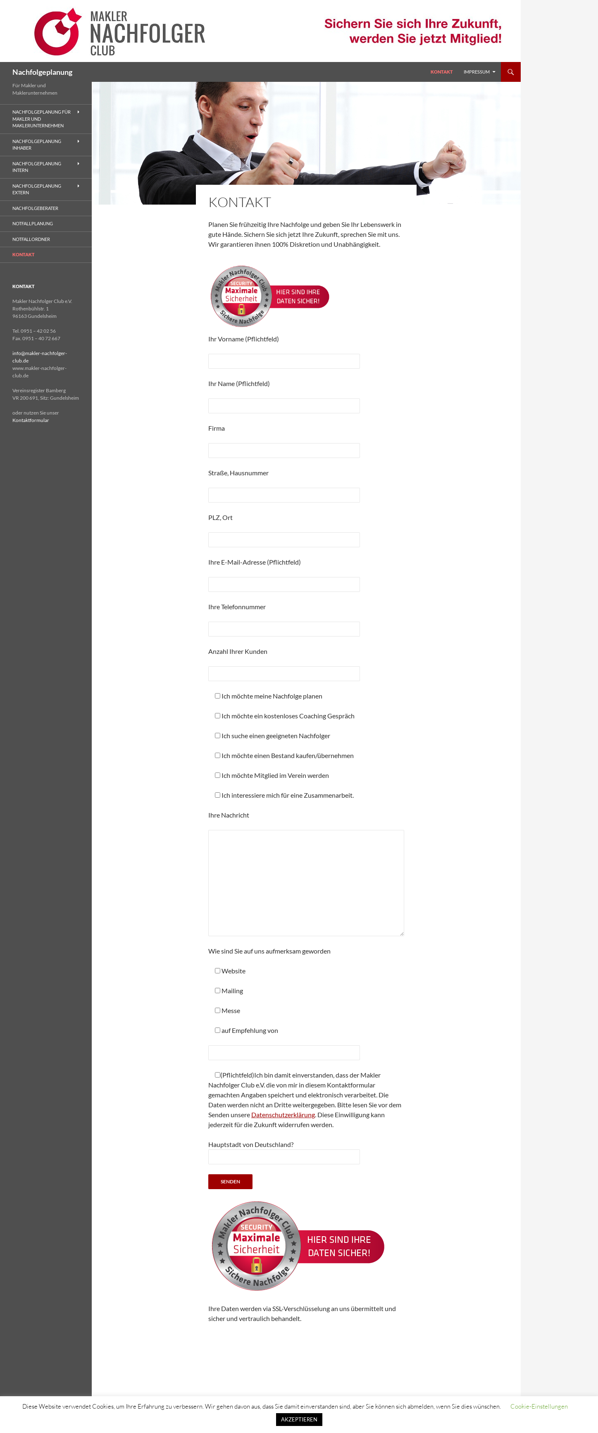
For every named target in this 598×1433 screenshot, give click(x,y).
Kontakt (442, 71)
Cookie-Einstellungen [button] (539, 1406)
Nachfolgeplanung (42, 71)
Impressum (477, 71)
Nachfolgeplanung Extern (36, 189)
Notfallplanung (32, 223)
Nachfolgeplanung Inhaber (36, 144)
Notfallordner (31, 239)
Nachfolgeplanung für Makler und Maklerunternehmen (41, 118)
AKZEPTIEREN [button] (299, 1419)
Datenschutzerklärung (283, 1114)
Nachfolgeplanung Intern (36, 167)
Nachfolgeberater (35, 208)
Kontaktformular (30, 420)
